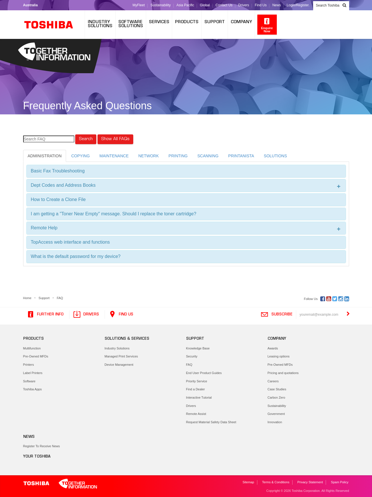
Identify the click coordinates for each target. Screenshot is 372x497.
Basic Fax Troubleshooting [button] (58, 170)
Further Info (45, 314)
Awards (273, 348)
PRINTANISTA (241, 156)
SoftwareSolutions (130, 24)
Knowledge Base (198, 348)
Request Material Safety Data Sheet (211, 422)
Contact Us (224, 5)
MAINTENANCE (114, 156)
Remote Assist (196, 414)
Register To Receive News (41, 446)
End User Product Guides (204, 373)
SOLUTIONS (275, 156)
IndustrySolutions (100, 24)
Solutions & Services (127, 339)
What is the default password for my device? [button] (76, 256)
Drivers (243, 5)
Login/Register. (298, 5)
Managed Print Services (121, 356)
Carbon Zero (276, 397)
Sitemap (248, 482)
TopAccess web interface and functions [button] (70, 242)
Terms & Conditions (275, 482)
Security (192, 356)
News (276, 5)
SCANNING (207, 156)
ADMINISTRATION (45, 156)
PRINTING (178, 156)
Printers (28, 364)
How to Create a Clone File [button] (58, 199)
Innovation (275, 422)
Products (186, 22)
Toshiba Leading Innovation (51, 24)
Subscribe (276, 314)
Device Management (119, 364)
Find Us (260, 5)
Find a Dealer (195, 389)
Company (241, 22)
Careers (273, 381)
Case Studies (277, 389)
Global (205, 5)
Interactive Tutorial (199, 397)
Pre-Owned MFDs (35, 356)
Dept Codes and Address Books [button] (186, 185)
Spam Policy (339, 482)
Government (276, 414)
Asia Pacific (185, 5)
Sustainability (160, 5)
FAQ (60, 298)
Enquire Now (267, 25)
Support (214, 22)
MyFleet (139, 5)
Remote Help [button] (186, 228)
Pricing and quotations (283, 373)
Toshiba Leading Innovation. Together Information (60, 484)
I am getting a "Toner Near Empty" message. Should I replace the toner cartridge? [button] (113, 213)
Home (27, 298)
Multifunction (32, 348)
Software (29, 381)
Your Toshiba (37, 456)
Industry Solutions (117, 348)
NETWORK (148, 156)
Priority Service (196, 381)
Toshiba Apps (32, 389)
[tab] (186, 171)
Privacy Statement (310, 482)
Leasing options (279, 356)
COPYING (80, 156)
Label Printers (33, 373)
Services (159, 22)
